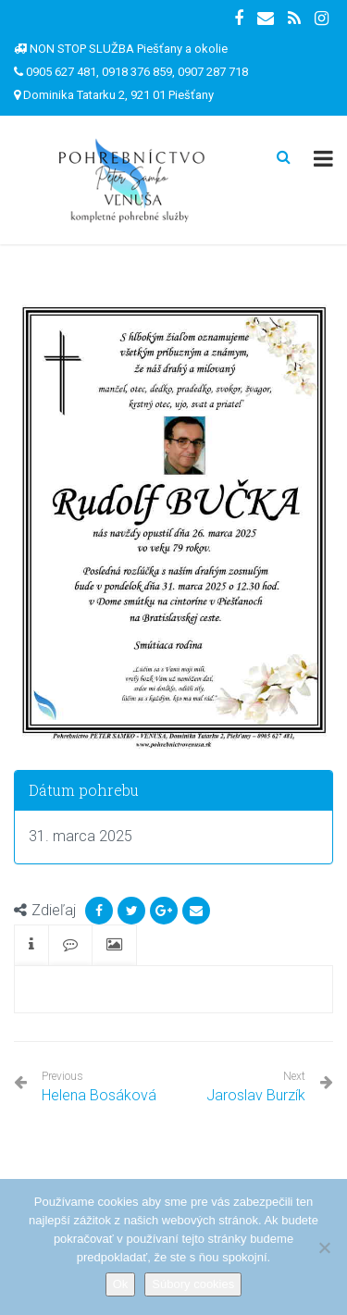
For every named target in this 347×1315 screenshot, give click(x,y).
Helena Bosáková (99, 1087)
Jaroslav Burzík (255, 1095)
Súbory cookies (193, 1284)
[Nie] (324, 1247)
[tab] (31, 945)
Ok (121, 1284)
